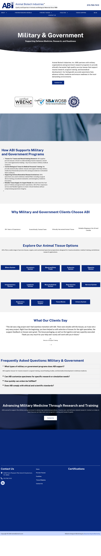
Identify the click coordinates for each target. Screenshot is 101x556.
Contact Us (52, 15)
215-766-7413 (93, 5)
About (4, 12)
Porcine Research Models (23, 12)
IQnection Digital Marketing (92, 554)
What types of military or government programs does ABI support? (34, 387)
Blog (95, 12)
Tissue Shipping (81, 12)
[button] (2, 354)
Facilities (64, 12)
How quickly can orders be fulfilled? (20, 401)
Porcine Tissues (46, 12)
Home (37, 489)
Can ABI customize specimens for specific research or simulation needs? (37, 397)
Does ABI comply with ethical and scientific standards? (29, 406)
